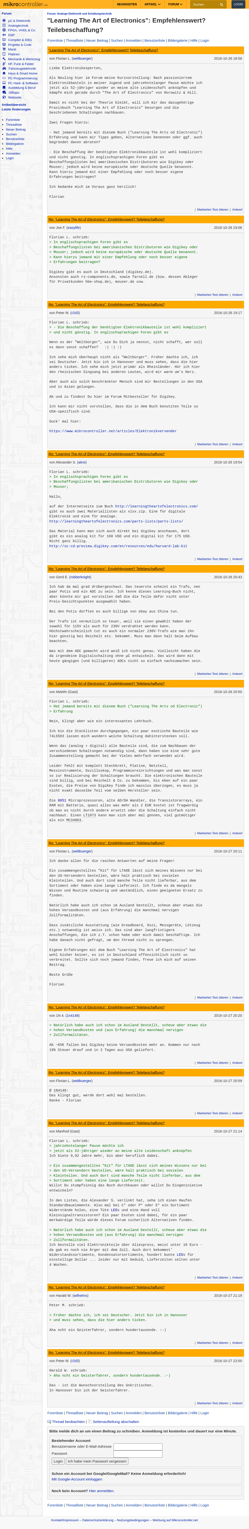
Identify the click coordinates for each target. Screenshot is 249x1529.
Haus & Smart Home (19, 73)
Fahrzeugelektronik (19, 68)
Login (238, 4)
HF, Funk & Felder (18, 64)
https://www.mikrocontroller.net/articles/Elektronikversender (113, 431)
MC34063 (73, 820)
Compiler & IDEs (17, 40)
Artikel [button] (152, 4)
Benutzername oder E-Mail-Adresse (81, 1446)
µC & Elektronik (16, 21)
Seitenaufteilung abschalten (113, 1422)
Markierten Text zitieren (212, 209)
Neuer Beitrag (16, 129)
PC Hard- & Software (20, 83)
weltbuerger (82, 58)
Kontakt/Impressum (65, 1520)
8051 (62, 800)
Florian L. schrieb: (69, 237)
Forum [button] (175, 4)
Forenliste (13, 120)
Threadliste (14, 124)
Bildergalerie (15, 144)
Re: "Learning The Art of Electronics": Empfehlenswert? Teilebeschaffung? (107, 219)
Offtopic (10, 92)
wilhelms (80, 1296)
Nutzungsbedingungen (133, 1520)
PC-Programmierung (19, 78)
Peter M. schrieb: (67, 1305)
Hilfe (9, 148)
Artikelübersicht (14, 105)
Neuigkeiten (127, 4)
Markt (9, 49)
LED (114, 1210)
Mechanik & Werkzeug (21, 59)
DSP (8, 35)
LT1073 (89, 815)
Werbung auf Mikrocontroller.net (175, 1520)
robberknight (80, 577)
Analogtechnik (15, 25)
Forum (7, 13)
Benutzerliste (15, 139)
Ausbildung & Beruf (19, 88)
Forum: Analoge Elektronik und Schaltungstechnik (79, 13)
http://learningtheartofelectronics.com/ (156, 506)
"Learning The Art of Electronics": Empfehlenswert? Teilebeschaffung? (103, 50)
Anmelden (13, 153)
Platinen (11, 54)
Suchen (11, 134)
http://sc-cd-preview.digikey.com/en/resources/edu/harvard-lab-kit (118, 546)
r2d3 (75, 313)
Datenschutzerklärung (97, 1520)
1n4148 (73, 1015)
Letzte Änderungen (16, 109)
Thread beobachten (66, 1422)
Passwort (59, 1453)
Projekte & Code (16, 45)
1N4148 (59, 1090)
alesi (82, 462)
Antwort (237, 209)
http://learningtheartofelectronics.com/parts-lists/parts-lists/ (116, 521)
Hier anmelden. (102, 1491)
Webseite (11, 97)
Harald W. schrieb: (68, 1370)
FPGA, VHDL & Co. (19, 30)
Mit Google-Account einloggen (77, 1479)
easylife (74, 228)
